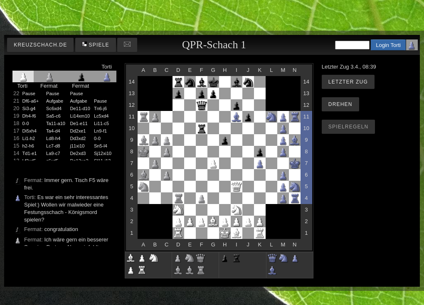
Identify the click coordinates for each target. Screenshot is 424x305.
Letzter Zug (348, 82)
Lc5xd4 (101, 115)
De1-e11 (79, 123)
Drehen (340, 104)
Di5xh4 (29, 130)
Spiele (95, 45)
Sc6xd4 (54, 108)
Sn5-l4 (100, 145)
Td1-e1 (29, 153)
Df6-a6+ (30, 100)
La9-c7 (53, 153)
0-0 (25, 123)
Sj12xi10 (102, 153)
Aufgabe (54, 100)
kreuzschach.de (40, 45)
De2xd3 (78, 153)
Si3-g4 (29, 108)
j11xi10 (77, 145)
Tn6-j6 (100, 108)
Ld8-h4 (53, 138)
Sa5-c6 (53, 115)
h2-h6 (28, 145)
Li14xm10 (80, 115)
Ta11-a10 (55, 123)
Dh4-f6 (29, 115)
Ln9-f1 (100, 130)
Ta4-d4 (53, 130)
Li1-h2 (28, 138)
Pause (28, 93)
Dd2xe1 (78, 130)
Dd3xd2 (78, 138)
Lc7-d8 (53, 145)
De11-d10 (80, 108)
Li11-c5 (101, 123)
